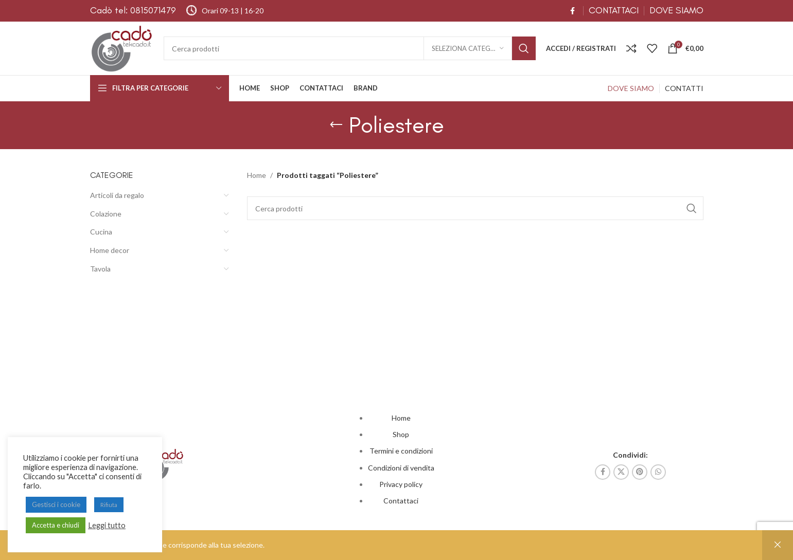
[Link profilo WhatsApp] (658, 472)
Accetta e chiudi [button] (55, 525)
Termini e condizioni (401, 450)
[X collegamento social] (621, 472)
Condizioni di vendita (401, 467)
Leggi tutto (107, 525)
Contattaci (400, 500)
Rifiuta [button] (108, 504)
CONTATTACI (614, 10)
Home (256, 175)
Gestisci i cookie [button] (56, 504)
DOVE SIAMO (676, 10)
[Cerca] (350, 48)
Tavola (100, 268)
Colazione (105, 213)
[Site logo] (121, 47)
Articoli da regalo (117, 195)
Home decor (109, 250)
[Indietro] (336, 125)
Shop (401, 434)
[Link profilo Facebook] (572, 11)
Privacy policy (400, 484)
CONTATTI (684, 88)
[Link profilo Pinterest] (639, 472)
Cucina (101, 231)
